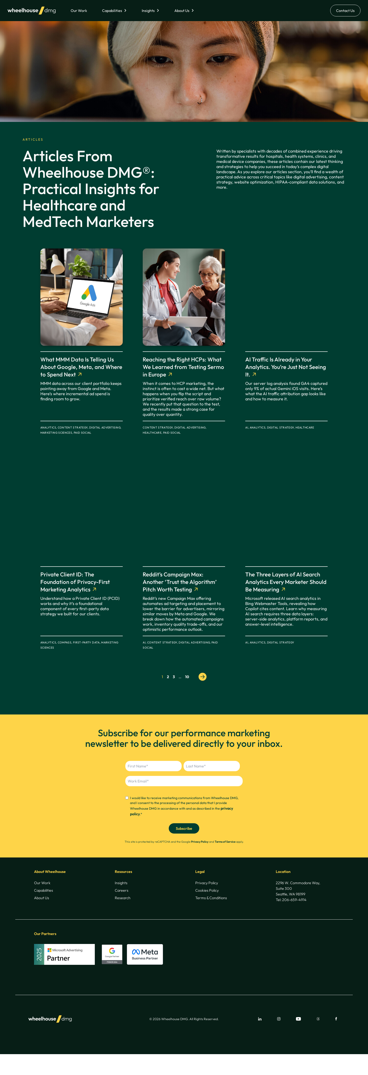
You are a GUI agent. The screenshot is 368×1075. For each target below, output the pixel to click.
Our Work (79, 10)
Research (122, 897)
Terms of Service (225, 841)
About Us (181, 10)
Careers (121, 890)
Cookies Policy (207, 890)
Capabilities (112, 10)
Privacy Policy (199, 841)
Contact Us (345, 10)
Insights (148, 10)
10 (187, 676)
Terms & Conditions (211, 897)
